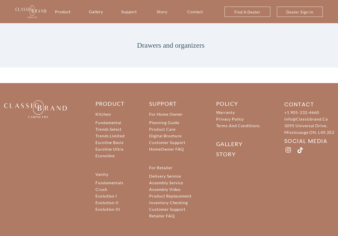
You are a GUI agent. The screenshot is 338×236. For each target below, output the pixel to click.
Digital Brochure (165, 135)
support (163, 103)
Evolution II (107, 202)
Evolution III (107, 209)
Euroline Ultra (109, 149)
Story (162, 11)
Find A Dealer (247, 12)
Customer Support (167, 142)
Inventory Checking (168, 202)
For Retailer (161, 167)
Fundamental (108, 122)
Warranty (225, 112)
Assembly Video (165, 189)
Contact (195, 11)
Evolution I (106, 195)
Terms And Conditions (238, 125)
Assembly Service (166, 182)
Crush (101, 189)
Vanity (101, 174)
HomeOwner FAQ (166, 149)
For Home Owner (166, 114)
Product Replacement (170, 195)
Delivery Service (165, 176)
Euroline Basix (109, 142)
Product (63, 11)
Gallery (96, 11)
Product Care (162, 129)
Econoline (105, 155)
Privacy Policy (230, 118)
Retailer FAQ (162, 215)
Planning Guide (164, 122)
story (226, 154)
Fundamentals (109, 182)
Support (129, 11)
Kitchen (103, 114)
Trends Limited (110, 135)
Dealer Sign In (299, 12)
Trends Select (108, 129)
